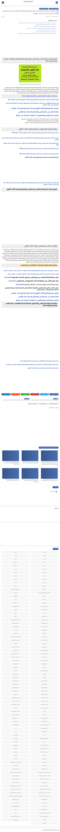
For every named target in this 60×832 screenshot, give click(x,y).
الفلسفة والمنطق (44, 670)
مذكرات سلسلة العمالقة (44, 779)
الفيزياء (15, 670)
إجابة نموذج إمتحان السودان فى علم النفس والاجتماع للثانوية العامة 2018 (39, 148)
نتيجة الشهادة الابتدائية (15, 816)
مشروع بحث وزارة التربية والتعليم (15, 796)
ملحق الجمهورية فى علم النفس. (47, 290)
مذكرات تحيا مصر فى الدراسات (44, 775)
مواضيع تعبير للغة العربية (44, 813)
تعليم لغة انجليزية (44, 718)
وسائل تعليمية (16, 819)
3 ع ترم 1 (44, 579)
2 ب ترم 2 (44, 562)
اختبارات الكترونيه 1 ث (15, 606)
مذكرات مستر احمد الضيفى (44, 789)
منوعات (15, 809)
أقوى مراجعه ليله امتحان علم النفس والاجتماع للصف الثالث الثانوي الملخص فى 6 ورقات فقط (33, 99)
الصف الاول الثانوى (44, 650)
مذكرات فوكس (44, 782)
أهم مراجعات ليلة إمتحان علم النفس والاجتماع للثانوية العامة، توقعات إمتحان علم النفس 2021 (37, 23)
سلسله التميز (44, 731)
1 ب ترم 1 (44, 552)
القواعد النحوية (15, 674)
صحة (15, 731)
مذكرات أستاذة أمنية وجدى (15, 762)
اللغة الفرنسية (15, 684)
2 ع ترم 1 (15, 569)
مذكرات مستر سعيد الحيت (15, 789)
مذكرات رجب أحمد (15, 775)
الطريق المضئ (28, 1)
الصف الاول (44, 647)
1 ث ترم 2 (15, 555)
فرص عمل (16, 738)
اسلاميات (15, 609)
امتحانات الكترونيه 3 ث (15, 697)
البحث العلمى (44, 616)
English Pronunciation (15, 589)
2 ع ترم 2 (44, 572)
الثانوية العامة (15, 626)
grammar (15, 596)
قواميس (15, 748)
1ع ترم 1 (44, 559)
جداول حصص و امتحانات (44, 725)
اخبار (15, 599)
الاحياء (44, 613)
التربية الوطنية (44, 623)
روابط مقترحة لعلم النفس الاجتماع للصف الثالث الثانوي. (45, 26)
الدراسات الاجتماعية (15, 640)
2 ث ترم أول (15, 565)
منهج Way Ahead (44, 809)
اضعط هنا (12, 281)
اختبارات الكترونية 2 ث (44, 606)
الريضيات (15, 643)
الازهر (16, 613)
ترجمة (44, 714)
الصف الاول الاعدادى (15, 647)
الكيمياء (44, 677)
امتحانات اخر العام (44, 697)
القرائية (44, 674)
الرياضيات (44, 643)
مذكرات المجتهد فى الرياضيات (15, 772)
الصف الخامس (15, 660)
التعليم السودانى (44, 626)
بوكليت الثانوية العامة (15, 711)
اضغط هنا (8, 277)
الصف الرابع (44, 664)
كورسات (44, 755)
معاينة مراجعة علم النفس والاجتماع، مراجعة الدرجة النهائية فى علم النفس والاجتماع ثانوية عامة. (37, 33)
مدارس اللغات (44, 762)
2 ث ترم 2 (44, 565)
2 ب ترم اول (15, 562)
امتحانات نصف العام (16, 704)
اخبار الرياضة (15, 603)
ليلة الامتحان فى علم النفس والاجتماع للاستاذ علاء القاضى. (38, 112)
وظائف (44, 823)
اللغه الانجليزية (44, 687)
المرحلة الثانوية (44, 694)
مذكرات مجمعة (15, 782)
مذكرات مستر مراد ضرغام (44, 796)
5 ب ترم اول (44, 586)
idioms (44, 599)
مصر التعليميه (44, 799)
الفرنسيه (15, 667)
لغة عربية (16, 758)
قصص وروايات (15, 745)
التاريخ (15, 616)
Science (44, 596)
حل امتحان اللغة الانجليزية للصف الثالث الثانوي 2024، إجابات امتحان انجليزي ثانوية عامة (30, 481)
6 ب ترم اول (44, 589)
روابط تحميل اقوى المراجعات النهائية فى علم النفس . (45, 31)
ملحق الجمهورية (15, 799)
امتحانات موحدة (44, 701)
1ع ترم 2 (15, 559)
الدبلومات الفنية (44, 640)
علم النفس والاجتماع (32, 403)
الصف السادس (16, 664)
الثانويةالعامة (44, 630)
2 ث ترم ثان (44, 569)
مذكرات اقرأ (44, 765)
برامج (44, 711)
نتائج (15, 813)
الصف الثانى (44, 657)
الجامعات (15, 630)
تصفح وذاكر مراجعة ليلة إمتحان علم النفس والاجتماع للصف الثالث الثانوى (41, 28)
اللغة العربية (44, 684)
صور (44, 735)
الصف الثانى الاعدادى (16, 657)
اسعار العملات (44, 609)
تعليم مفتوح (15, 718)
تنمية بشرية (15, 721)
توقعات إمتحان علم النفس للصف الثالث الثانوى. (46, 30)
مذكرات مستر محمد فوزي (16, 792)
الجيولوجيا (16, 633)
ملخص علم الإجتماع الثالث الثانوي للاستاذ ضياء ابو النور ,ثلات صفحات (35, 108)
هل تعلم (44, 819)
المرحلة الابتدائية (44, 691)
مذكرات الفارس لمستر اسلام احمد (44, 772)
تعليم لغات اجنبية (15, 714)
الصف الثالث (15, 650)
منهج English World (15, 806)
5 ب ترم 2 (15, 582)
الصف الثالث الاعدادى (44, 653)
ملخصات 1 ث (44, 802)
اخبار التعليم (44, 603)
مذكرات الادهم (15, 765)
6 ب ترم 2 (15, 586)
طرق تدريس (15, 735)
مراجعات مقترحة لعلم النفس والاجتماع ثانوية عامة (46, 24)
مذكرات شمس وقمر (16, 779)
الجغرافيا (44, 633)
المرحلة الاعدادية (15, 691)
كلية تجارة (16, 752)
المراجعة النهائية (43, 8)
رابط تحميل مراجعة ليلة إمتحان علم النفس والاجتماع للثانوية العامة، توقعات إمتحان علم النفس (32, 364)
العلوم (44, 667)
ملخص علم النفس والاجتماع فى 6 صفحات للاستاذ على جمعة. (37, 116)
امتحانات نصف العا (44, 704)
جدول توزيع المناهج (44, 728)
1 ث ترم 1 (44, 555)
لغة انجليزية (44, 758)
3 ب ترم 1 (15, 572)
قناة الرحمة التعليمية (44, 748)
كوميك (15, 755)
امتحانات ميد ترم (15, 701)
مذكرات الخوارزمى (44, 769)
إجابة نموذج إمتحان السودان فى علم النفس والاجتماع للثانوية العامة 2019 (39, 154)
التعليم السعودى (15, 623)
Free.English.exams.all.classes (44, 592)
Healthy (15, 592)
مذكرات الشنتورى (15, 769)
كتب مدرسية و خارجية (44, 752)
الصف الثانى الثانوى (44, 660)
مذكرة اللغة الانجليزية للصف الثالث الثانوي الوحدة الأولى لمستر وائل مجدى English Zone (11, 463)
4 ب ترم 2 (44, 582)
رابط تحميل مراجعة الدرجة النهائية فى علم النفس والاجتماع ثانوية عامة (39, 361)
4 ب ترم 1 (15, 579)
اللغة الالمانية (15, 677)
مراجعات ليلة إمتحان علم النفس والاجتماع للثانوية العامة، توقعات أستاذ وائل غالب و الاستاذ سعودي (31, 270)
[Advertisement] (30, 46)
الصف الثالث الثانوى (53, 8)
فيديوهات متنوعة (44, 745)
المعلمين (16, 694)
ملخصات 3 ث (44, 806)
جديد (15, 728)
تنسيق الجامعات (44, 721)
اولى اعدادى (15, 708)
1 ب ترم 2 (15, 552)
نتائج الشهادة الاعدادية (44, 816)
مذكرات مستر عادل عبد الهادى (44, 792)
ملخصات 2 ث (15, 802)
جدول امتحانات (15, 725)
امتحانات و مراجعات (44, 708)
